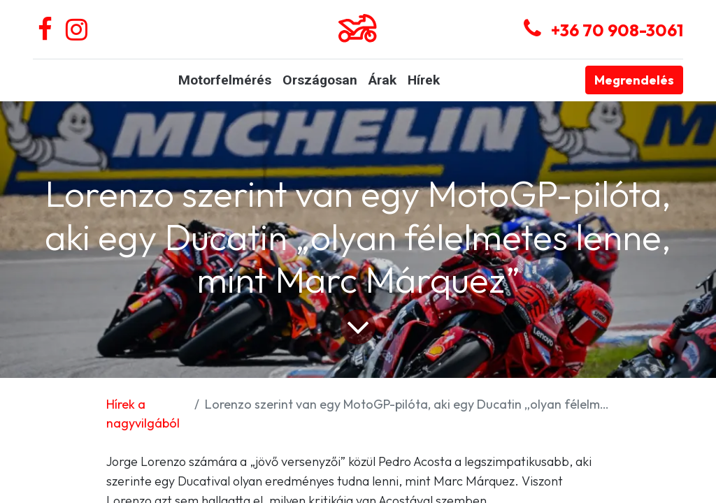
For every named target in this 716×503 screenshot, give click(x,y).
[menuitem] (225, 80)
